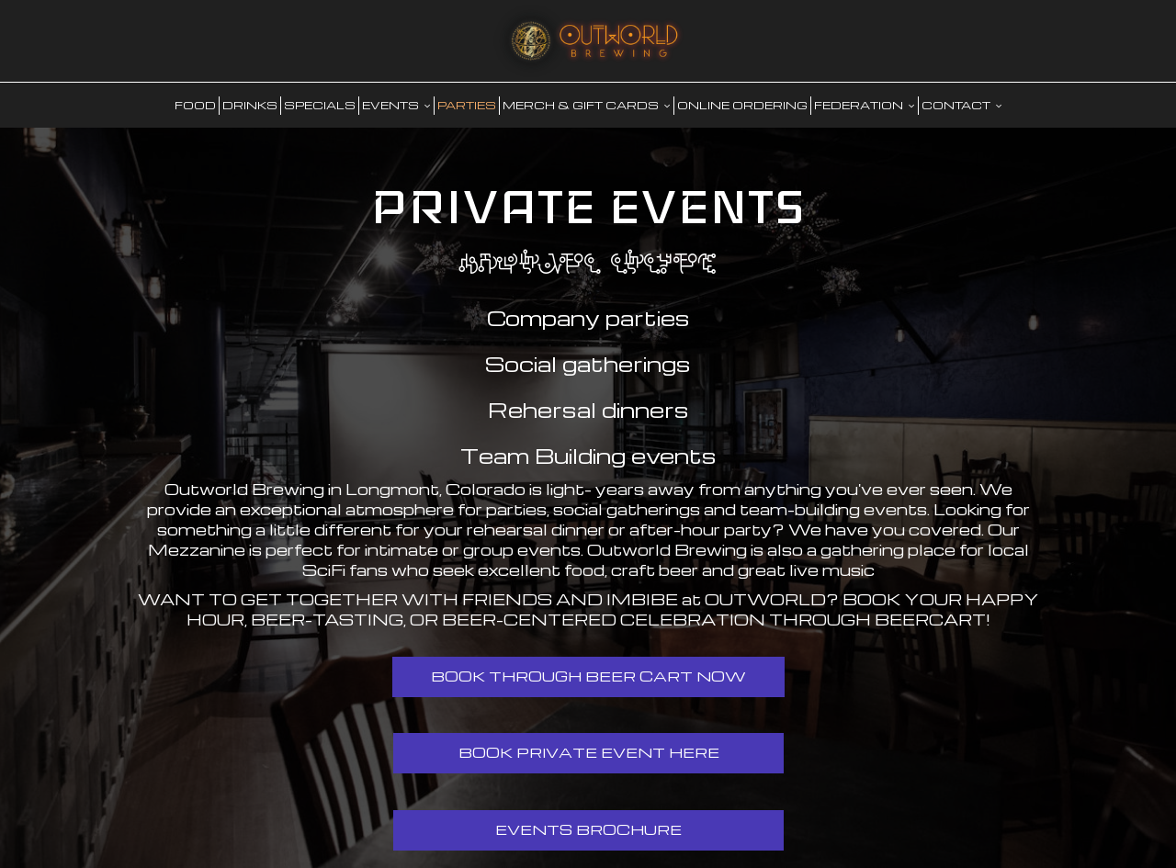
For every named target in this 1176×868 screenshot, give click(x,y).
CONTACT (962, 105)
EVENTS (396, 105)
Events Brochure (588, 829)
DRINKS (249, 105)
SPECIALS (320, 105)
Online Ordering (742, 105)
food (195, 105)
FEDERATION (864, 105)
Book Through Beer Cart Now (588, 676)
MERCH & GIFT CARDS (587, 105)
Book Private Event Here (588, 752)
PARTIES (466, 105)
